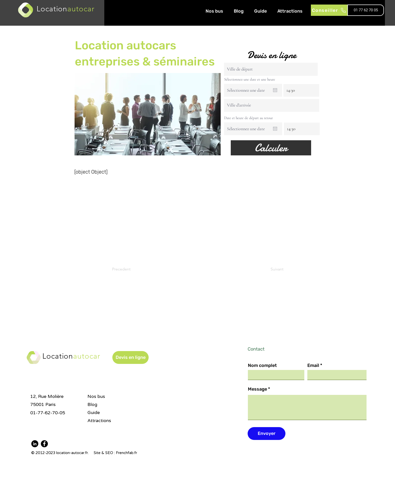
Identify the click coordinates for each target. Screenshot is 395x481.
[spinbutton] (301, 90)
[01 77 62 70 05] (365, 10)
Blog (92, 404)
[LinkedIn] (34, 443)
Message (257, 389)
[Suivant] (270, 269)
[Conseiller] (329, 10)
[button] (130, 357)
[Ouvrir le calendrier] (275, 90)
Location (71, 356)
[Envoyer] (266, 433)
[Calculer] (271, 147)
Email (313, 365)
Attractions (99, 420)
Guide (93, 412)
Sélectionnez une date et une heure (249, 79)
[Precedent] (128, 269)
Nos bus (96, 396)
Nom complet (262, 365)
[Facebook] (44, 443)
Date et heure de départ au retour (248, 118)
